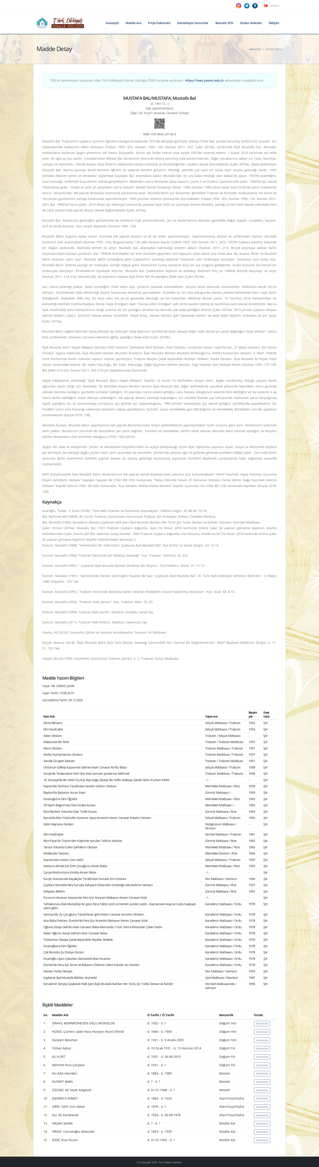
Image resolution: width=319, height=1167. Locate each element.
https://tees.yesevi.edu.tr (204, 80)
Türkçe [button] (272, 6)
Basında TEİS (224, 23)
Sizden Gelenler (251, 23)
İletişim (274, 23)
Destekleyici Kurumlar (192, 23)
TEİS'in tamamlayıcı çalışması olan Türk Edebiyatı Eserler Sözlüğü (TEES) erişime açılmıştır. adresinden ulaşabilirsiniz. (157, 80)
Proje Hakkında (159, 23)
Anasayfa (112, 23)
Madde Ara (133, 23)
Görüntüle (262, 1023)
